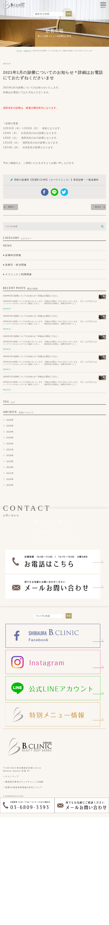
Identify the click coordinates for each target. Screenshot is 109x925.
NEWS (7, 245)
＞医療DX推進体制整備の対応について (22, 787)
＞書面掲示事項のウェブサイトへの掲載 (23, 782)
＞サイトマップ (11, 776)
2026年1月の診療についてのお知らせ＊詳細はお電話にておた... (31, 377)
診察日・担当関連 (15, 265)
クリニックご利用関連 (18, 274)
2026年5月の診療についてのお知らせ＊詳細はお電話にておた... (31, 296)
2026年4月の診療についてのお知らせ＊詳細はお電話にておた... (31, 316)
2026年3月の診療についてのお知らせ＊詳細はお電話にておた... (31, 336)
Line (54, 192)
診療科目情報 (13, 255)
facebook (44, 192)
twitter (64, 192)
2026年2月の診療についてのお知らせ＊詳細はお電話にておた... (31, 356)
